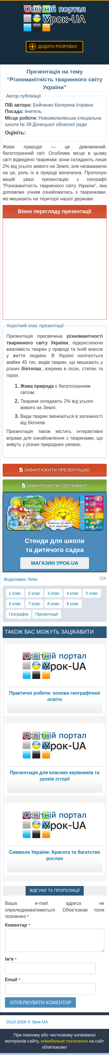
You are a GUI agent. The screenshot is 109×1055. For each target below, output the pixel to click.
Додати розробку (57, 46)
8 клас (53, 603)
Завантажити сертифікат (54, 485)
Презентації (46, 614)
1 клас (15, 593)
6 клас (15, 603)
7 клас (34, 603)
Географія (18, 614)
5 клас (92, 593)
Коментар (17, 925)
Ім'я (11, 959)
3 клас (53, 593)
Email (12, 979)
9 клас (73, 603)
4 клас (73, 593)
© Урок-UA (27, 1022)
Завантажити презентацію (54, 469)
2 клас (34, 593)
